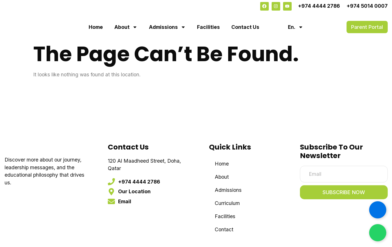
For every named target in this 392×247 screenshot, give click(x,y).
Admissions (167, 27)
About (126, 27)
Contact (224, 229)
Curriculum (227, 203)
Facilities (208, 27)
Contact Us (245, 27)
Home (96, 27)
